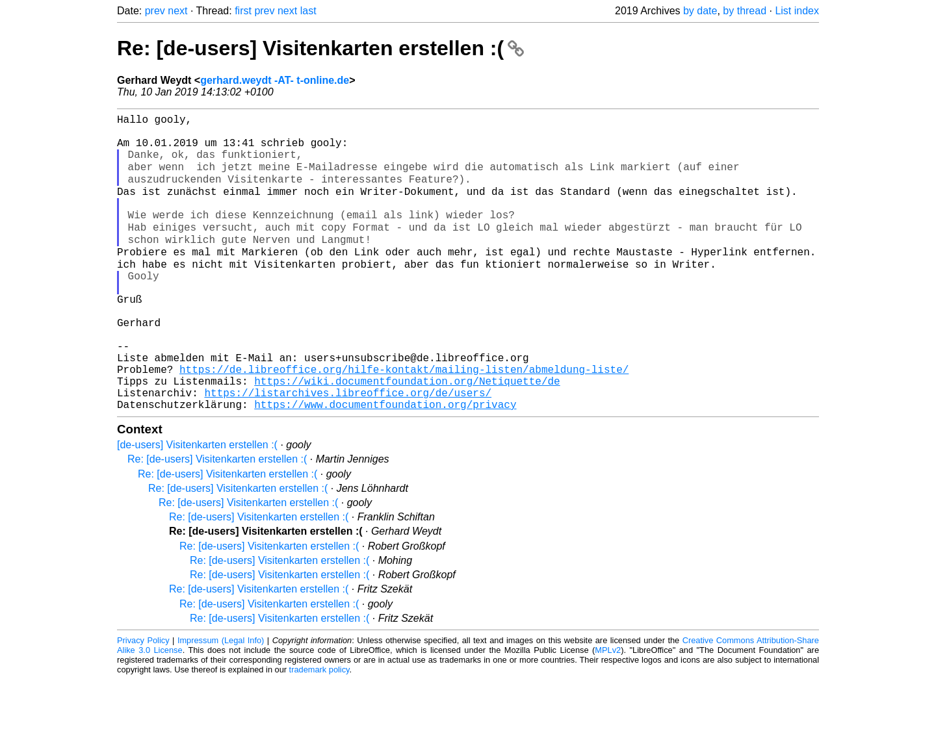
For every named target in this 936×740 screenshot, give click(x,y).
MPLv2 (608, 710)
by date (700, 10)
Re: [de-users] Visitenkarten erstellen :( (320, 48)
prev (155, 10)
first (243, 10)
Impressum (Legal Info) (220, 701)
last (308, 10)
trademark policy (319, 730)
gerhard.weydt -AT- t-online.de (274, 80)
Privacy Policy (143, 701)
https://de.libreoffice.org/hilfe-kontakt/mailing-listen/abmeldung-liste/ (404, 422)
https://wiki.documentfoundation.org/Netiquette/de (407, 436)
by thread (744, 10)
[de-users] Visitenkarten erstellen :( (197, 505)
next (177, 10)
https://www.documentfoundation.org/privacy (385, 464)
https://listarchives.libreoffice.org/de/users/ (347, 450)
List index (797, 10)
